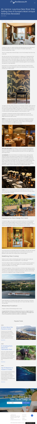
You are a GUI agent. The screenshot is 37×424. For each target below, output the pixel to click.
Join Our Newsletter (30, 423)
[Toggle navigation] (34, 3)
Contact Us (24, 416)
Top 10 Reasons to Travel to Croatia (7, 368)
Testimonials (24, 419)
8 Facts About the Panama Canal (7, 328)
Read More (3, 340)
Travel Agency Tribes (23, 422)
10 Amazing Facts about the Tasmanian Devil (6, 347)
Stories (23, 418)
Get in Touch (26, 402)
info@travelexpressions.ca (15, 419)
